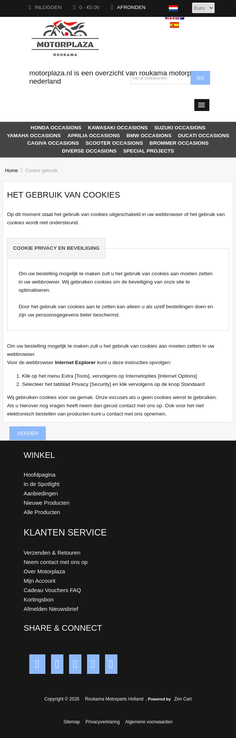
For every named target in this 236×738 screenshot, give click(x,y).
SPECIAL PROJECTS (148, 151)
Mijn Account (40, 581)
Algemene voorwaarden (149, 721)
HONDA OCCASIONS (55, 127)
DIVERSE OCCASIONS (89, 151)
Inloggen (45, 7)
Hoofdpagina (40, 474)
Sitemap (71, 721)
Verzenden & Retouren (52, 552)
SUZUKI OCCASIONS (180, 127)
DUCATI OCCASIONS (203, 135)
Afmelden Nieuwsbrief (51, 609)
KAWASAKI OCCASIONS (117, 127)
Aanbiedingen (41, 493)
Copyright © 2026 (62, 699)
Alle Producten (42, 512)
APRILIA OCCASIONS (94, 135)
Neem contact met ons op (55, 562)
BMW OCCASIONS (148, 135)
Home (11, 170)
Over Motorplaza (44, 571)
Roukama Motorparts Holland (114, 699)
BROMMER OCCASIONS (179, 143)
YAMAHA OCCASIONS (34, 135)
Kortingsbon (39, 599)
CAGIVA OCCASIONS (53, 143)
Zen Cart (183, 699)
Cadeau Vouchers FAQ (52, 590)
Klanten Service (65, 532)
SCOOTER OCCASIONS (114, 143)
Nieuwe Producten (46, 503)
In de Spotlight (42, 484)
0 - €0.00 (86, 7)
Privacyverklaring (103, 721)
